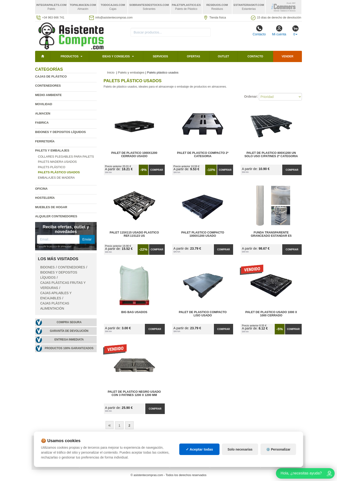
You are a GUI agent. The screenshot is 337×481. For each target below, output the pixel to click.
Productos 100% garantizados (69, 348)
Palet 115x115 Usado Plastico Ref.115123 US (134, 234)
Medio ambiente (48, 95)
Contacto (259, 30)
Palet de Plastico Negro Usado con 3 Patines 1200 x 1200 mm (134, 393)
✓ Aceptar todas (199, 451)
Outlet (223, 56)
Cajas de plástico (51, 76)
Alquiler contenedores (56, 216)
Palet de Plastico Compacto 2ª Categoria (202, 154)
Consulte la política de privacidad (54, 246)
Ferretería (45, 141)
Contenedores (48, 85)
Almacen (42, 113)
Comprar (156, 169)
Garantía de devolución (69, 331)
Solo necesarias (240, 451)
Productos (69, 56)
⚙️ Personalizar (278, 451)
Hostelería (45, 198)
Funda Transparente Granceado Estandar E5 (271, 234)
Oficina (41, 188)
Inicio (111, 72)
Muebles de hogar (51, 207)
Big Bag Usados (134, 312)
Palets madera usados (57, 161)
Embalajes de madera (56, 177)
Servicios (160, 56)
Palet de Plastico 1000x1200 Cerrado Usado (134, 154)
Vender (287, 56)
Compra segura (69, 322)
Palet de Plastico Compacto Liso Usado (203, 314)
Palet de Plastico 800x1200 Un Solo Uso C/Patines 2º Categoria (271, 154)
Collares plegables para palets (66, 156)
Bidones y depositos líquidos (60, 132)
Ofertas (193, 56)
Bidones (47, 267)
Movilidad (43, 104)
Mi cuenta (279, 30)
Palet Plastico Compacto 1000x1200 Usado (202, 234)
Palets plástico (51, 167)
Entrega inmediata (69, 339)
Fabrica (42, 122)
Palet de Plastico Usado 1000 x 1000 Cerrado (271, 314)
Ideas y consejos (116, 56)
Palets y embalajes (52, 150)
